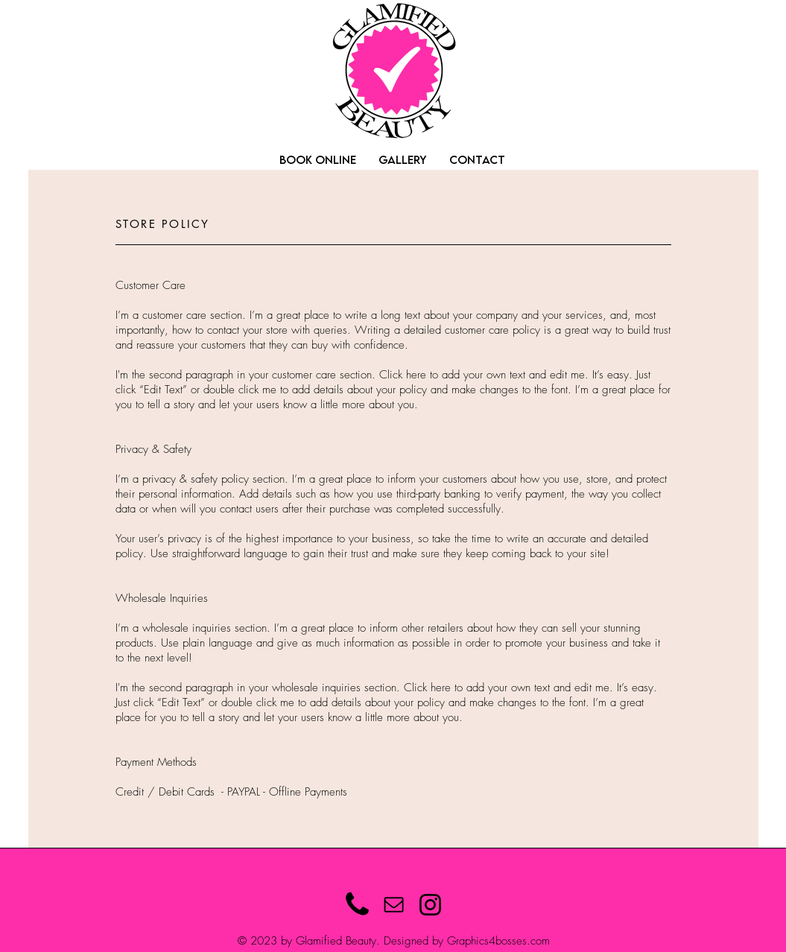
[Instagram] (430, 904)
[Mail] (393, 904)
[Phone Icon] (357, 904)
